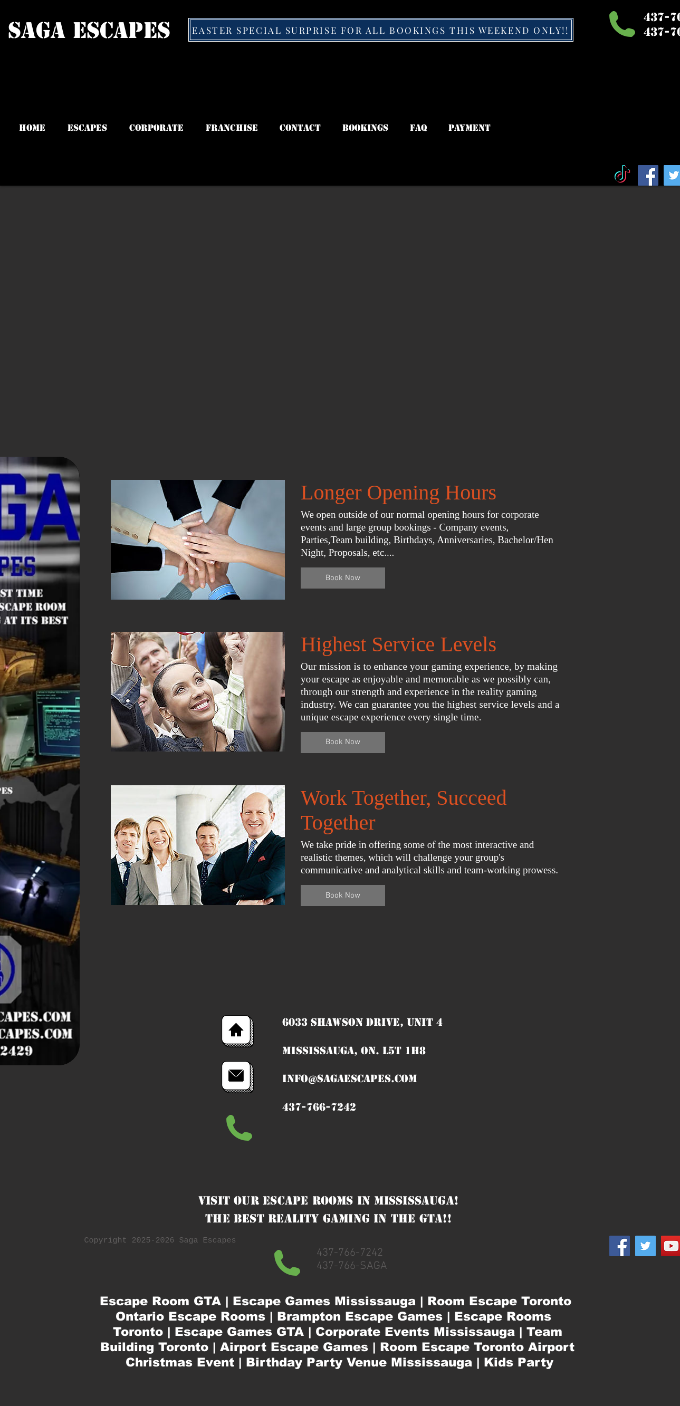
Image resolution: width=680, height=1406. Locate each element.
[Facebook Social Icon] (648, 175)
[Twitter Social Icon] (645, 1246)
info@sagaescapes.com (349, 1078)
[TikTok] (622, 175)
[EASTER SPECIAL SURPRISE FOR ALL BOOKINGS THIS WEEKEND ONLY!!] (380, 30)
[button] (343, 578)
